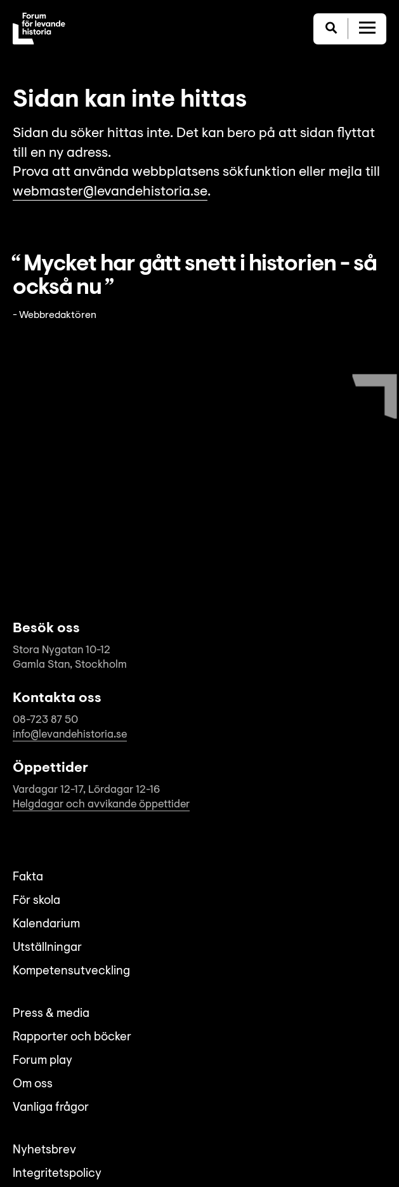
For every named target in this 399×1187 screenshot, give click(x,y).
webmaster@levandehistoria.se (110, 192)
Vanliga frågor (51, 1108)
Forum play (42, 1061)
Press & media (51, 1014)
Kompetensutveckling (71, 971)
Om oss (33, 1084)
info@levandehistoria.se (70, 734)
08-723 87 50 (45, 720)
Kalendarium (46, 924)
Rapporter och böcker (72, 1037)
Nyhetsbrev (44, 1150)
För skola (36, 901)
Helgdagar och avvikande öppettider (101, 804)
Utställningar (47, 948)
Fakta (28, 878)
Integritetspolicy (57, 1174)
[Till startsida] (39, 28)
